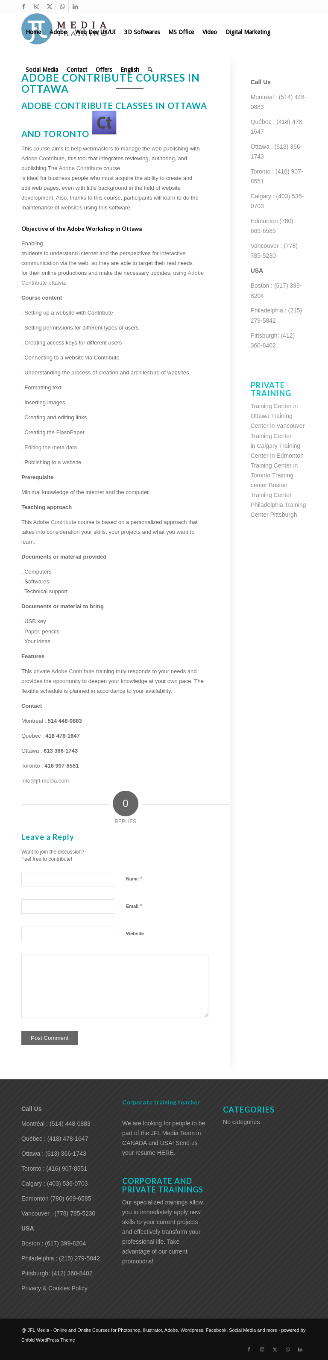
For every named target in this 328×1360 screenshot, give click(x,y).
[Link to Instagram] (36, 6)
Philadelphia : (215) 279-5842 (60, 1258)
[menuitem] (33, 32)
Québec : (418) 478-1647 (54, 1138)
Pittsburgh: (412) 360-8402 (57, 1273)
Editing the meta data (50, 447)
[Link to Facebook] (24, 6)
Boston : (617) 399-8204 (53, 1243)
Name (134, 878)
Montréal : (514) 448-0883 (56, 1123)
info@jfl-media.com (45, 780)
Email (134, 906)
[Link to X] (49, 6)
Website (135, 933)
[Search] (150, 69)
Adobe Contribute (81, 168)
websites (72, 207)
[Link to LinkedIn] (75, 6)
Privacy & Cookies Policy (54, 1288)
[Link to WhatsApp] (62, 6)
